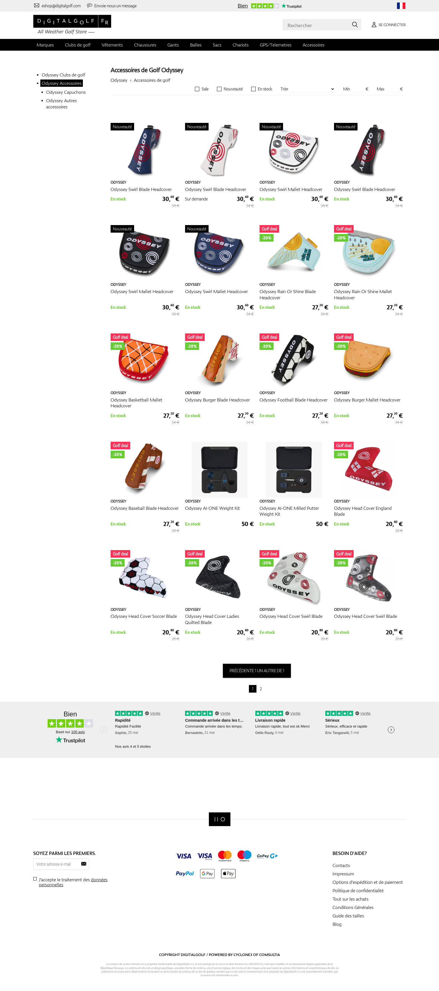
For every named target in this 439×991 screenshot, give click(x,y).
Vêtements (112, 45)
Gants (173, 45)
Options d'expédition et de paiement (368, 882)
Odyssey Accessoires (61, 83)
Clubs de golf (77, 45)
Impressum (343, 874)
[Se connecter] (388, 24)
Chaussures (145, 45)
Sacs (217, 45)
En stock (265, 89)
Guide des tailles (348, 916)
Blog (337, 924)
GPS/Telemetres (275, 45)
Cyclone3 (242, 954)
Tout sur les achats (350, 899)
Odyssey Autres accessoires (61, 103)
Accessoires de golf (152, 80)
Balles (196, 45)
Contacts (341, 865)
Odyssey (172, 70)
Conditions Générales (353, 907)
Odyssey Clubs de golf (63, 75)
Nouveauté (233, 89)
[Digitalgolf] (219, 819)
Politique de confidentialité (358, 890)
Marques (45, 45)
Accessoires (313, 45)
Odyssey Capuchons (66, 92)
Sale (205, 89)
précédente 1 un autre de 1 (257, 670)
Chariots (241, 45)
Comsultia (269, 954)
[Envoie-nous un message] (111, 5)
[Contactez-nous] (57, 5)
